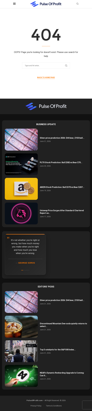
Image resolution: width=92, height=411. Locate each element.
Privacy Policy (36, 405)
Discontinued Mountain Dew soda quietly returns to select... (63, 325)
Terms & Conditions (54, 405)
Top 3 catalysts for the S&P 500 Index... (58, 349)
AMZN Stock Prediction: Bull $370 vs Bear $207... (62, 187)
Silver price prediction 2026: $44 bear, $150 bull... (62, 138)
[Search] (77, 4)
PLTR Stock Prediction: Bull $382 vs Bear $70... (61, 162)
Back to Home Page (46, 77)
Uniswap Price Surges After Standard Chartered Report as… (62, 212)
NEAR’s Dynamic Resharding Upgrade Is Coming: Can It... (62, 374)
